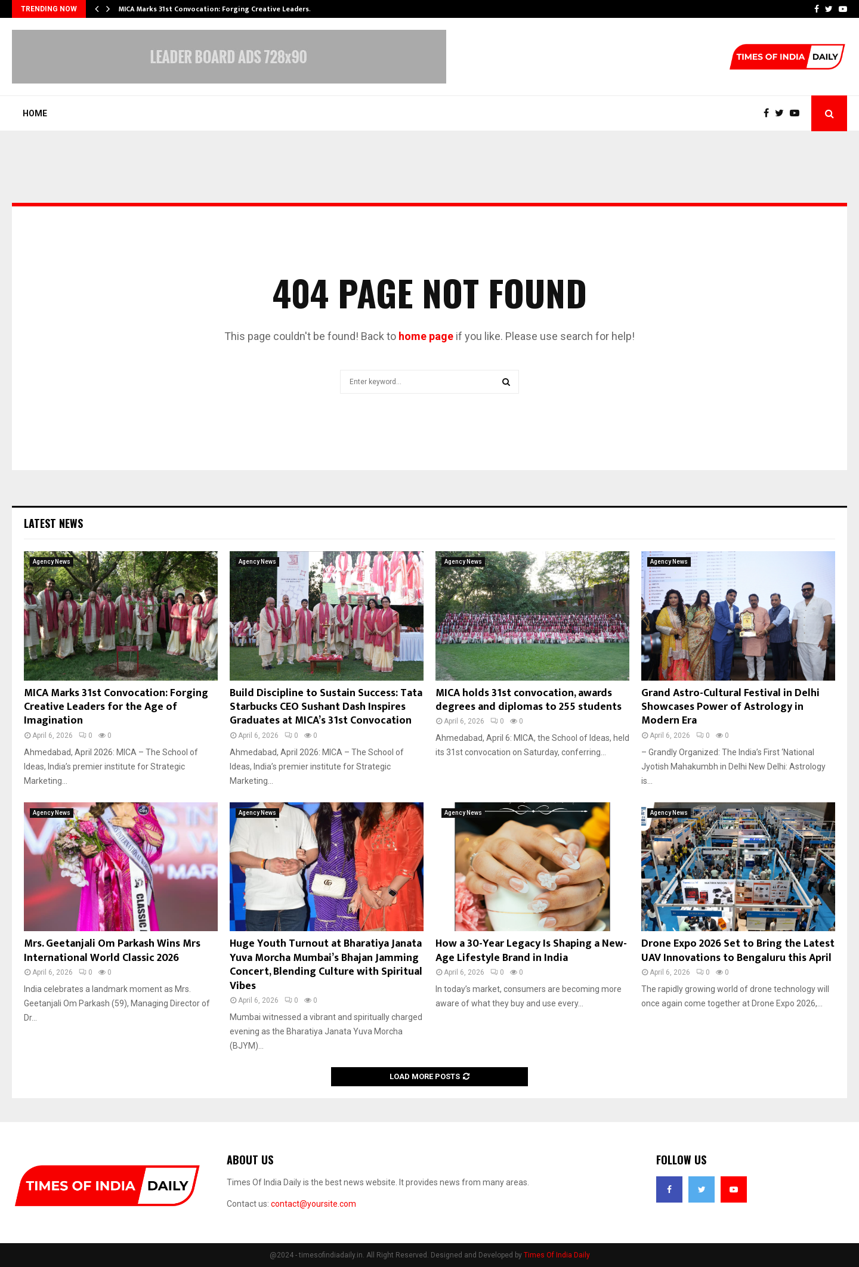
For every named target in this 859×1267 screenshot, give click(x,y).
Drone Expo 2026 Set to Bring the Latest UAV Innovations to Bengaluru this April (738, 950)
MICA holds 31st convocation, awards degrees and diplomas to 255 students (528, 700)
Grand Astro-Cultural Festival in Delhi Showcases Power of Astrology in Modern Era (730, 707)
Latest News (53, 523)
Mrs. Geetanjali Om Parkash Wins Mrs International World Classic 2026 (112, 950)
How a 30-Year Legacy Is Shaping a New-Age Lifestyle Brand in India (531, 950)
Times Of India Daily (557, 1255)
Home (35, 113)
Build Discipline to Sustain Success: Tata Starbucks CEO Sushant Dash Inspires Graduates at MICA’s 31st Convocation (326, 707)
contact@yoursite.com (313, 1204)
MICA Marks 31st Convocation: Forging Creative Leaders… (217, 9)
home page (425, 336)
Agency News (51, 561)
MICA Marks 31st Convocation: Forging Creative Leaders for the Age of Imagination (116, 707)
